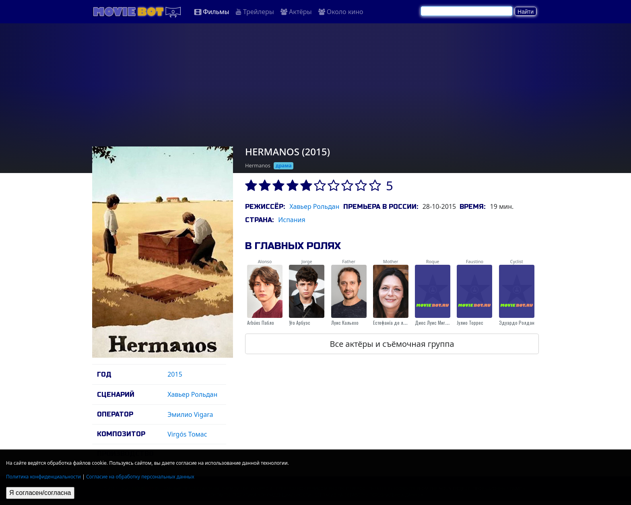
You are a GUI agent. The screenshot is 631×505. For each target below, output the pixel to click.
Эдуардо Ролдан (516, 322)
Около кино (340, 11)
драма (284, 165)
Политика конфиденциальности (43, 476)
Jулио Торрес (470, 322)
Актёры (296, 11)
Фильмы (211, 11)
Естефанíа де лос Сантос (398, 322)
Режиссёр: (265, 206)
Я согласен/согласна (40, 492)
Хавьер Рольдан (192, 394)
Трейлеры (255, 11)
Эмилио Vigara (190, 414)
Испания (291, 219)
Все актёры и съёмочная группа (392, 343)
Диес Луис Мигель (433, 322)
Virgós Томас (187, 434)
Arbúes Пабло (260, 322)
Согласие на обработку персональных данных (140, 476)
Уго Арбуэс (299, 322)
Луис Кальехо (345, 322)
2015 (174, 374)
